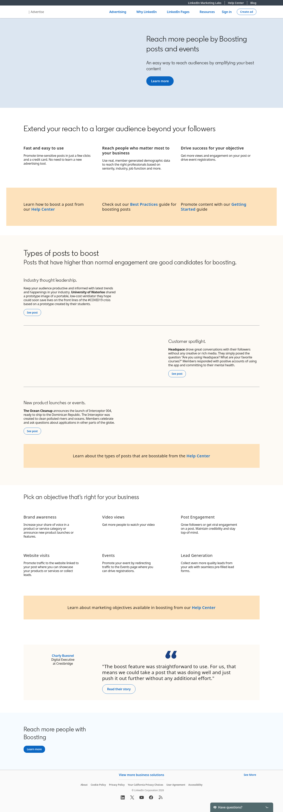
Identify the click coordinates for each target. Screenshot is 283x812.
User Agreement (175, 784)
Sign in (227, 12)
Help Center (237, 3)
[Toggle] (267, 807)
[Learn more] (160, 81)
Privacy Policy (116, 784)
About (84, 784)
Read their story (119, 689)
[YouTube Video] (83, 62)
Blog (253, 3)
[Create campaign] (246, 12)
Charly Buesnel (63, 655)
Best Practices (144, 204)
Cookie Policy (98, 784)
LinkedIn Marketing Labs (206, 3)
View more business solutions (141, 775)
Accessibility (195, 784)
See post (34, 312)
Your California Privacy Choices (145, 784)
